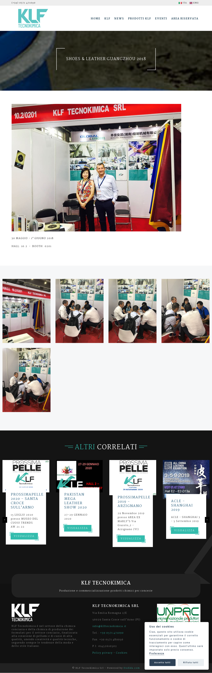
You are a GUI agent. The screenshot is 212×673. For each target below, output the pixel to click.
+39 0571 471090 (112, 633)
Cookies (122, 653)
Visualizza (24, 536)
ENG (194, 3)
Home (95, 19)
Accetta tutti (162, 662)
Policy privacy (102, 653)
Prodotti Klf (139, 19)
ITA (183, 3)
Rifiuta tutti (190, 662)
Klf (107, 19)
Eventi (161, 19)
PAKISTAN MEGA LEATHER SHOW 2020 (75, 501)
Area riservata (184, 19)
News (119, 19)
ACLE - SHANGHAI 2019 (182, 505)
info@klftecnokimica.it (109, 626)
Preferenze (156, 653)
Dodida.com (132, 668)
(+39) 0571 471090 (24, 3)
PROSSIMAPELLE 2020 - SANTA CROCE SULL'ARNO (27, 501)
